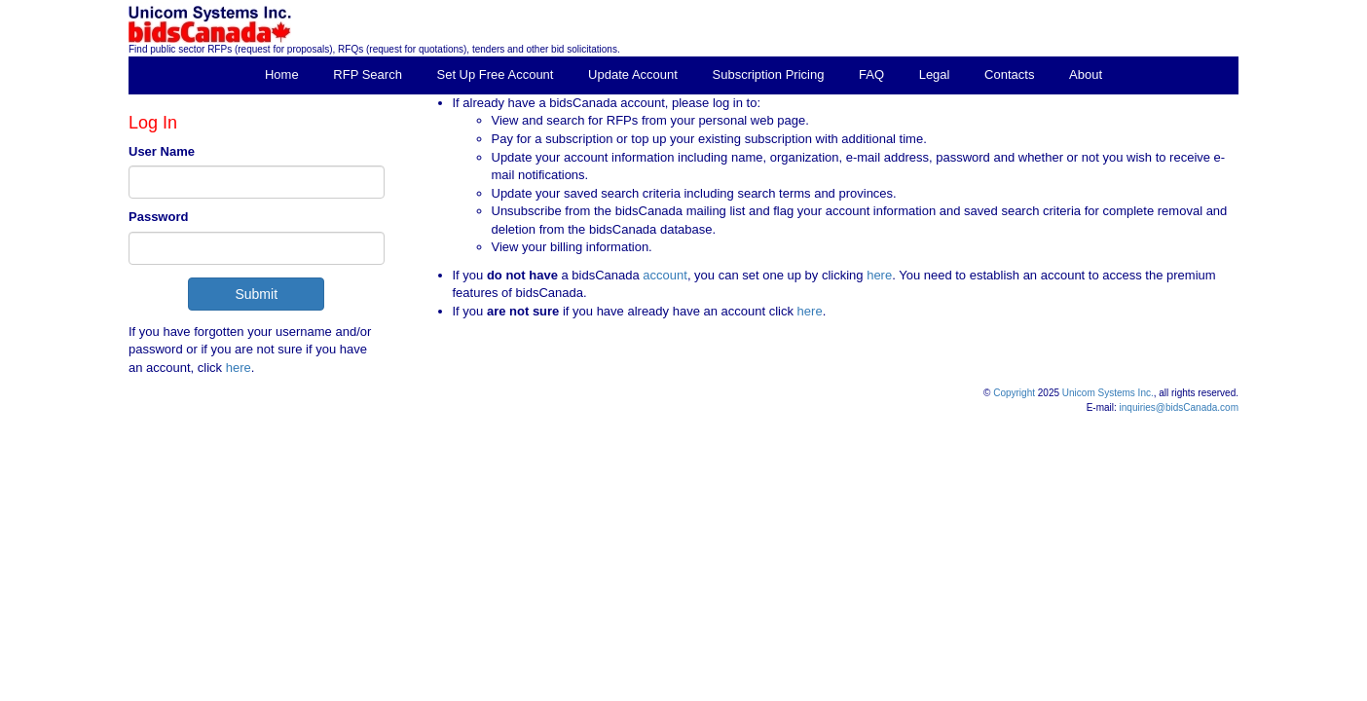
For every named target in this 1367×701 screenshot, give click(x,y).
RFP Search (367, 74)
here (238, 367)
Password (158, 216)
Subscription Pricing (769, 74)
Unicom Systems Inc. (1108, 392)
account (663, 275)
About (1085, 74)
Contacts (1009, 74)
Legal (934, 74)
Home (282, 74)
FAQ (871, 74)
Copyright (1014, 392)
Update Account (633, 74)
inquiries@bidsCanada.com (1179, 407)
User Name (162, 151)
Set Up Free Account (495, 74)
